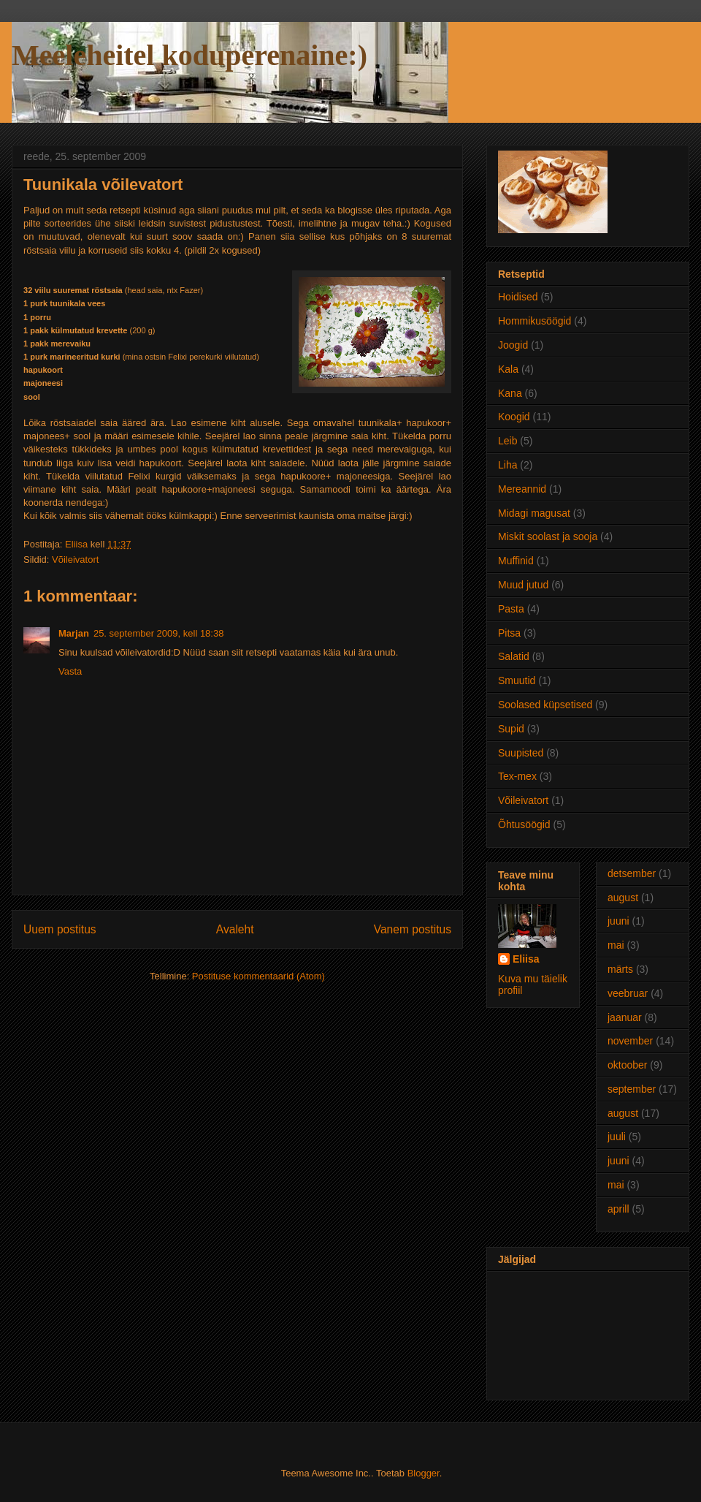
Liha (507, 465)
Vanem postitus (412, 929)
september (632, 1089)
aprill (618, 1209)
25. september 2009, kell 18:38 (158, 633)
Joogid (513, 345)
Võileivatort (75, 559)
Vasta (70, 671)
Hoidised (517, 297)
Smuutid (516, 680)
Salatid (513, 656)
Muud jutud (523, 585)
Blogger (423, 1473)
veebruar (628, 993)
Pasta (511, 609)
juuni (618, 921)
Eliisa (526, 959)
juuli (617, 1136)
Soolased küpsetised (545, 704)
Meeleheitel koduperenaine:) (189, 55)
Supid (511, 729)
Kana (510, 393)
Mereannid (522, 489)
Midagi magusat (534, 513)
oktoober (627, 1065)
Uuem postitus (59, 929)
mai (616, 945)
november (630, 1041)
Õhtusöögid (524, 824)
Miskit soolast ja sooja (547, 536)
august (623, 897)
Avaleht (235, 929)
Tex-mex (517, 776)
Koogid (514, 416)
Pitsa (509, 633)
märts (620, 969)
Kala (508, 369)
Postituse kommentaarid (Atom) (258, 976)
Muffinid (516, 560)
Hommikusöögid (534, 321)
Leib (507, 441)
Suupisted (520, 753)
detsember (632, 873)
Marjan (73, 633)
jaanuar (625, 1017)
